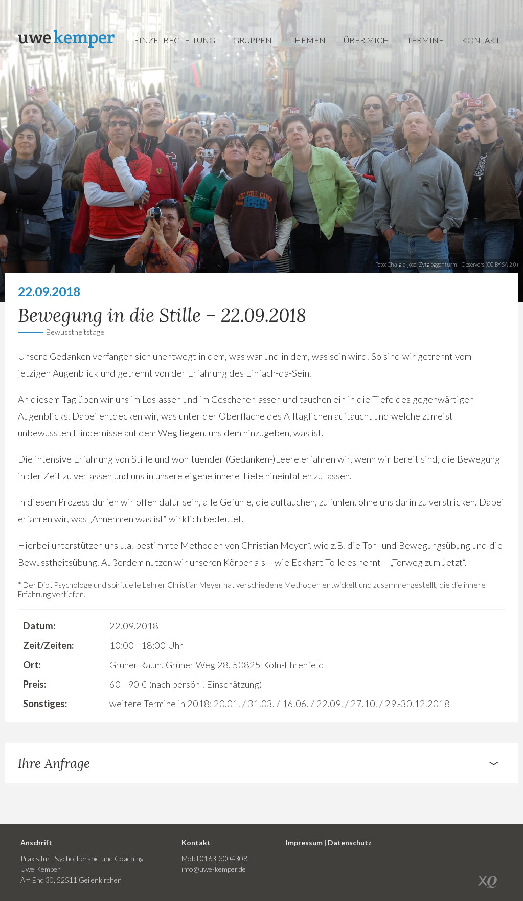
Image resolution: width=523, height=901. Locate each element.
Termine (425, 40)
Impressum (304, 842)
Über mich (366, 40)
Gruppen (252, 40)
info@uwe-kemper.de (213, 869)
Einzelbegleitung (174, 40)
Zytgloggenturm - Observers (451, 264)
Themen (308, 40)
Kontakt (481, 40)
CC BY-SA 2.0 (501, 264)
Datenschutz (350, 842)
